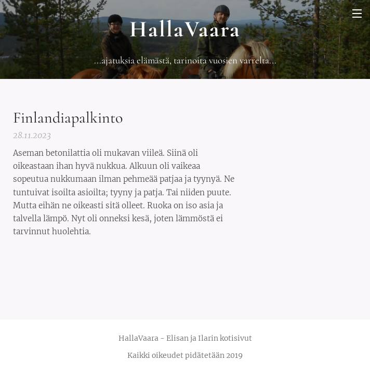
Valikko (357, 13)
